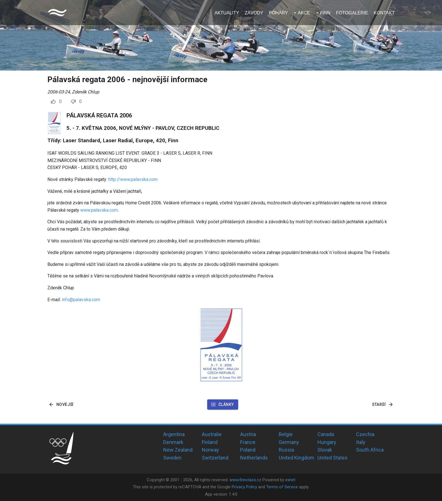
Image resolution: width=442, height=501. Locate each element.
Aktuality (227, 12)
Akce (304, 12)
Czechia (365, 434)
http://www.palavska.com (133, 179)
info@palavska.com (81, 299)
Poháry (278, 12)
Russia (286, 450)
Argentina (174, 434)
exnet (290, 479)
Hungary (326, 442)
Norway (210, 450)
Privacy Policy (244, 486)
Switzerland (215, 458)
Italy (360, 442)
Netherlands (254, 458)
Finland (210, 442)
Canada (325, 434)
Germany (289, 442)
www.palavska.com (99, 210)
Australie (212, 434)
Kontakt (384, 12)
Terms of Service (282, 486)
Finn (325, 12)
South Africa (370, 450)
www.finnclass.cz (245, 479)
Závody (254, 12)
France (247, 442)
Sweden (172, 458)
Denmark (173, 442)
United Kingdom (296, 458)
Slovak (324, 450)
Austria (248, 434)
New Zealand (178, 450)
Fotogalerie (352, 12)
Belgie (286, 434)
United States (332, 458)
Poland (247, 450)
